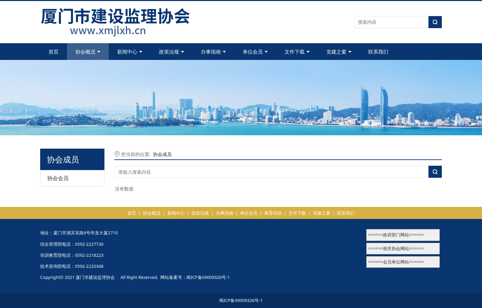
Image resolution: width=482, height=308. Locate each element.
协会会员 (58, 178)
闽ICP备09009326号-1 (208, 277)
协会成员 (162, 154)
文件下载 (297, 51)
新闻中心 (129, 51)
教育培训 (273, 213)
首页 (54, 51)
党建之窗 (338, 51)
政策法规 (171, 51)
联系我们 (378, 51)
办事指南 (213, 51)
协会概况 (87, 51)
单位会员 (255, 51)
